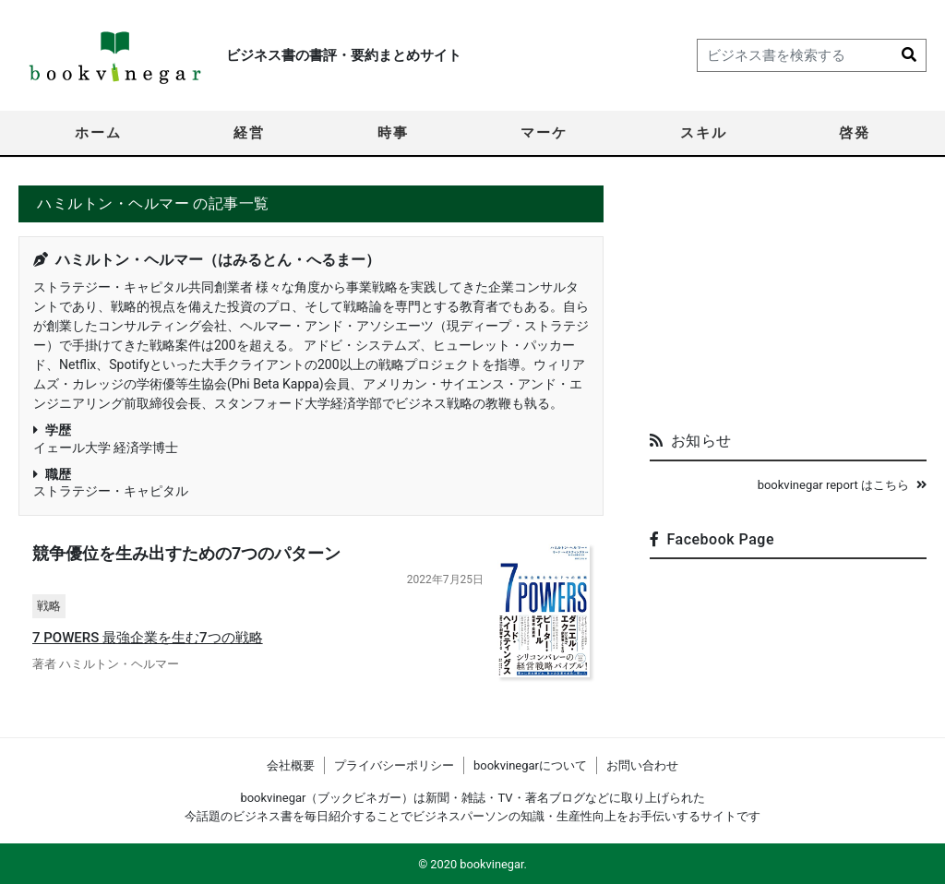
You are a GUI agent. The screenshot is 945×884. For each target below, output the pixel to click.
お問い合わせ (642, 765)
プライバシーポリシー (394, 765)
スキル (703, 133)
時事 (393, 133)
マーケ (544, 133)
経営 (249, 133)
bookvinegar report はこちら (842, 485)
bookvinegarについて (530, 765)
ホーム (98, 133)
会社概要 (291, 765)
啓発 (854, 133)
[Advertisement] (788, 300)
